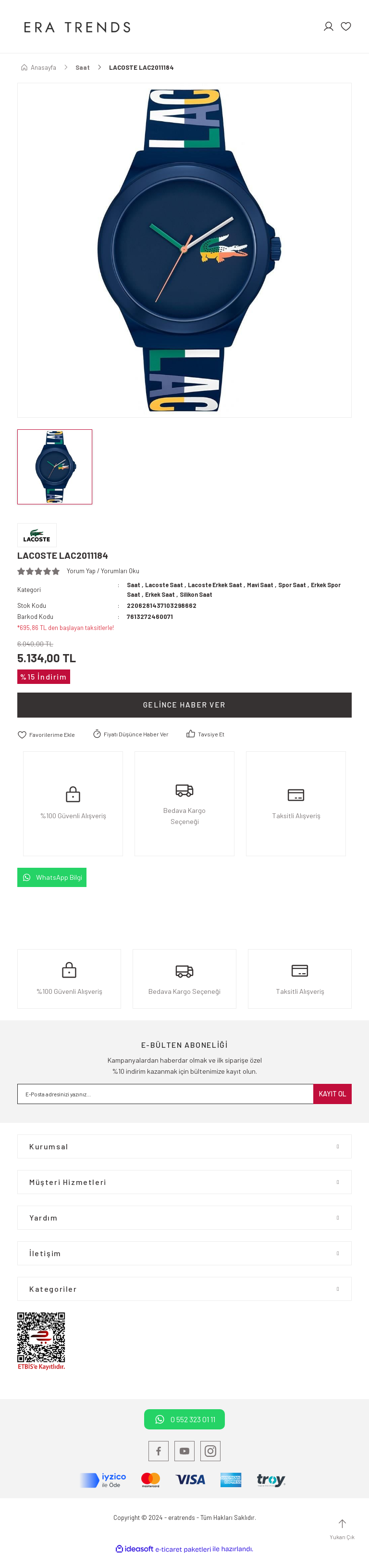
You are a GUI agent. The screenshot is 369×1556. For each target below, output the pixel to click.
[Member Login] (328, 26)
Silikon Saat (216, 594)
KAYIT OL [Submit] (332, 1094)
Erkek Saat (177, 594)
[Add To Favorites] (47, 734)
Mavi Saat (269, 585)
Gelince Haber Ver (184, 704)
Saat (134, 585)
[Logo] (76, 26)
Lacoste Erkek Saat (221, 585)
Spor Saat (304, 585)
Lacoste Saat (166, 585)
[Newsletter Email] (184, 1094)
